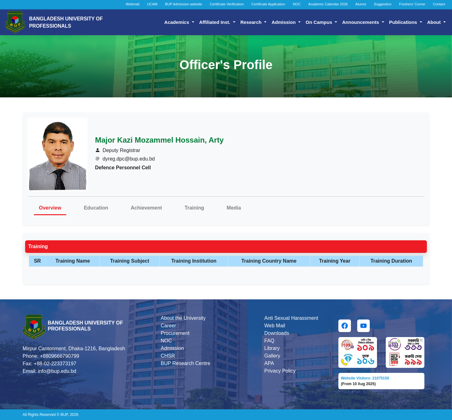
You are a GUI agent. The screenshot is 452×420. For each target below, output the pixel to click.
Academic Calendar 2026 (328, 4)
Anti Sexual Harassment (291, 318)
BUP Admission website (183, 4)
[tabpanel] (226, 255)
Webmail (132, 4)
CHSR (168, 355)
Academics (177, 22)
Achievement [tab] (146, 207)
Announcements (361, 22)
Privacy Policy (280, 371)
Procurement (175, 333)
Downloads (276, 333)
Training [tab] (194, 207)
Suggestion (382, 4)
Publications (403, 22)
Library (272, 348)
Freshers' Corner (412, 4)
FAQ (269, 340)
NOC (297, 4)
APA (269, 363)
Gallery (272, 355)
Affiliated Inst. (215, 22)
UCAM (152, 4)
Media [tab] (234, 207)
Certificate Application (268, 4)
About (434, 22)
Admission (284, 22)
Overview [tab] (50, 207)
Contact (439, 4)
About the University (183, 318)
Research (251, 22)
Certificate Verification (227, 4)
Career (168, 325)
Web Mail (274, 325)
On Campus (319, 22)
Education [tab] (96, 207)
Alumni (360, 4)
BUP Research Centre (185, 363)
